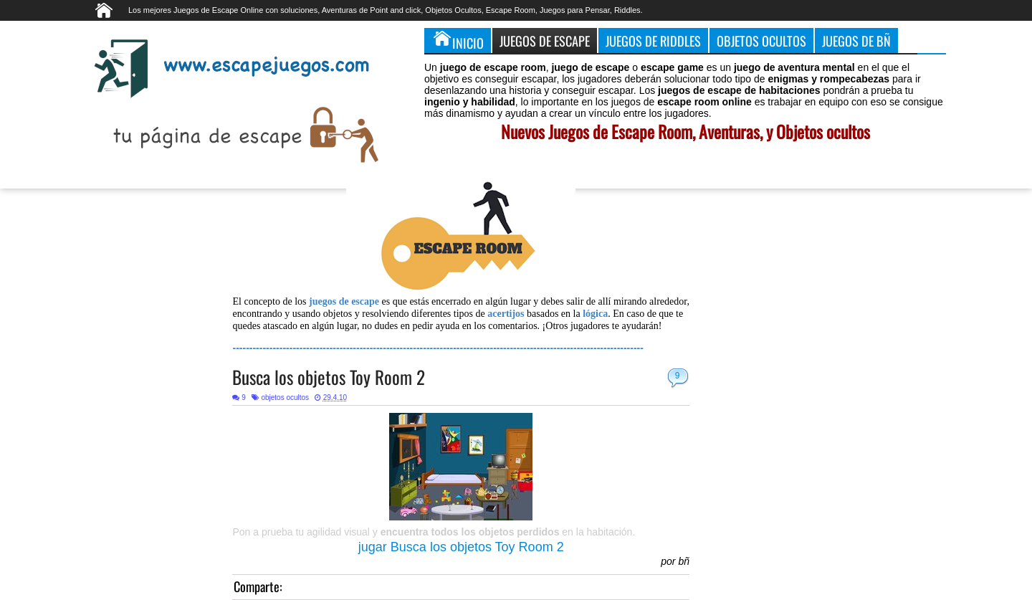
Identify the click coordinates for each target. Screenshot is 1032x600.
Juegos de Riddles (653, 40)
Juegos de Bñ (856, 40)
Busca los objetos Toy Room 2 (328, 376)
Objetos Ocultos (761, 40)
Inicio (457, 40)
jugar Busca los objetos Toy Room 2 (461, 547)
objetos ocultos (285, 397)
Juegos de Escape (545, 40)
